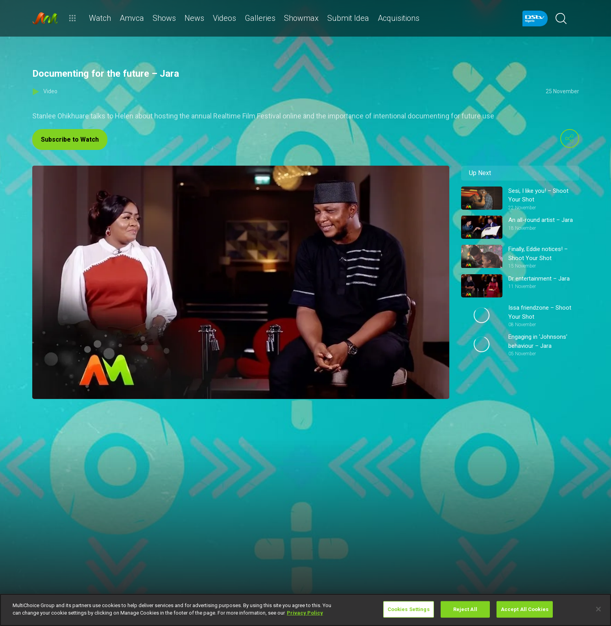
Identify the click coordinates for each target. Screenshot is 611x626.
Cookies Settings (409, 609)
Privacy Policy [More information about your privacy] (305, 613)
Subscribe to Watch (70, 139)
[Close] (598, 609)
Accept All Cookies (524, 609)
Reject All (465, 609)
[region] (305, 610)
